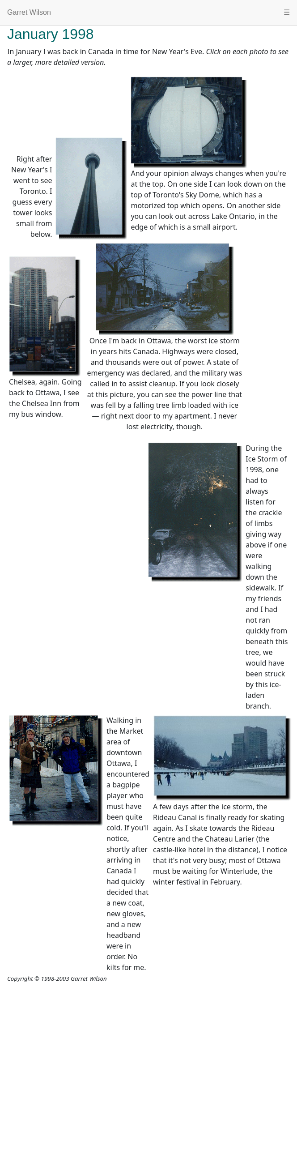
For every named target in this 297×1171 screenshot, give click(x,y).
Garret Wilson (29, 12)
